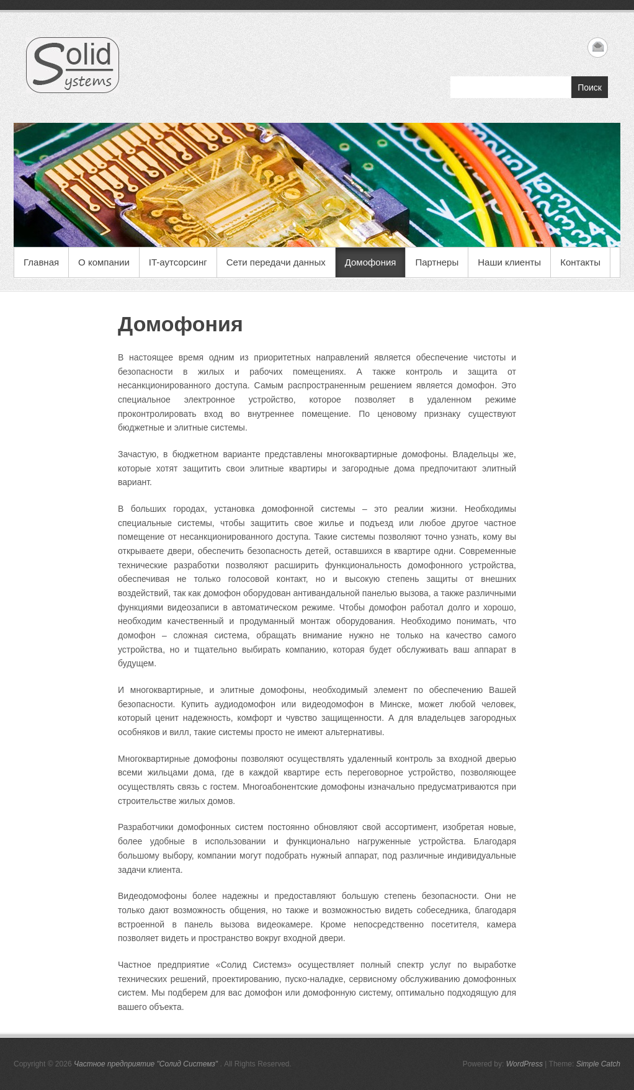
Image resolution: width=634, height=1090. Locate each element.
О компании (104, 262)
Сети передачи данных (276, 262)
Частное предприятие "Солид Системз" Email (597, 47)
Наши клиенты (509, 262)
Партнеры (436, 262)
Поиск (590, 87)
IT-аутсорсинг (178, 262)
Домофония (370, 262)
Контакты (580, 262)
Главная (41, 262)
